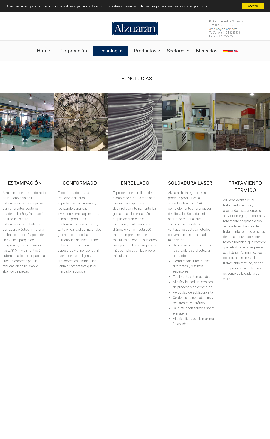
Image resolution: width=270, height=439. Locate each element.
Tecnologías (111, 51)
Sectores (176, 51)
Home (43, 51)
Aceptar (253, 6)
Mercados (207, 51)
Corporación (73, 51)
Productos (145, 51)
